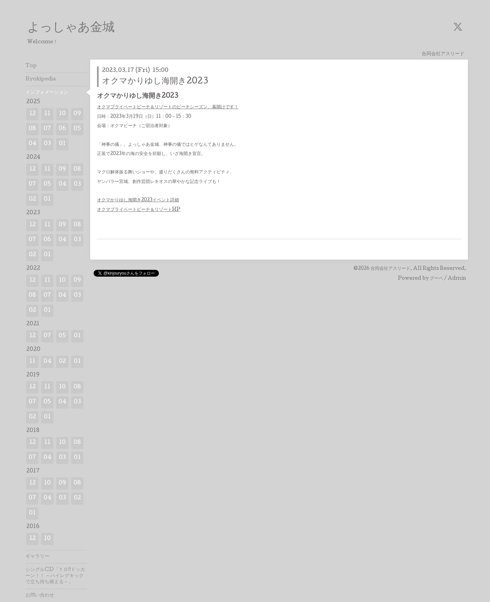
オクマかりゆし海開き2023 (155, 81)
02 (32, 199)
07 (47, 129)
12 (32, 114)
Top (31, 66)
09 (77, 114)
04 (32, 144)
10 (62, 114)
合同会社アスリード (390, 268)
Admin (457, 278)
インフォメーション (47, 92)
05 (77, 129)
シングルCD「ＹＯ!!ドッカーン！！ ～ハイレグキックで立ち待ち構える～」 (55, 576)
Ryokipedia (41, 79)
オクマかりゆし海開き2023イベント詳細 (138, 200)
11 (47, 114)
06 (62, 129)
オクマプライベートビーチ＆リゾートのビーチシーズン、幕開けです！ (168, 107)
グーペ (436, 278)
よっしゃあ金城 (71, 28)
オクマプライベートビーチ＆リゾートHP (138, 209)
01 (62, 144)
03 (47, 144)
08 (32, 129)
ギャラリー (37, 556)
